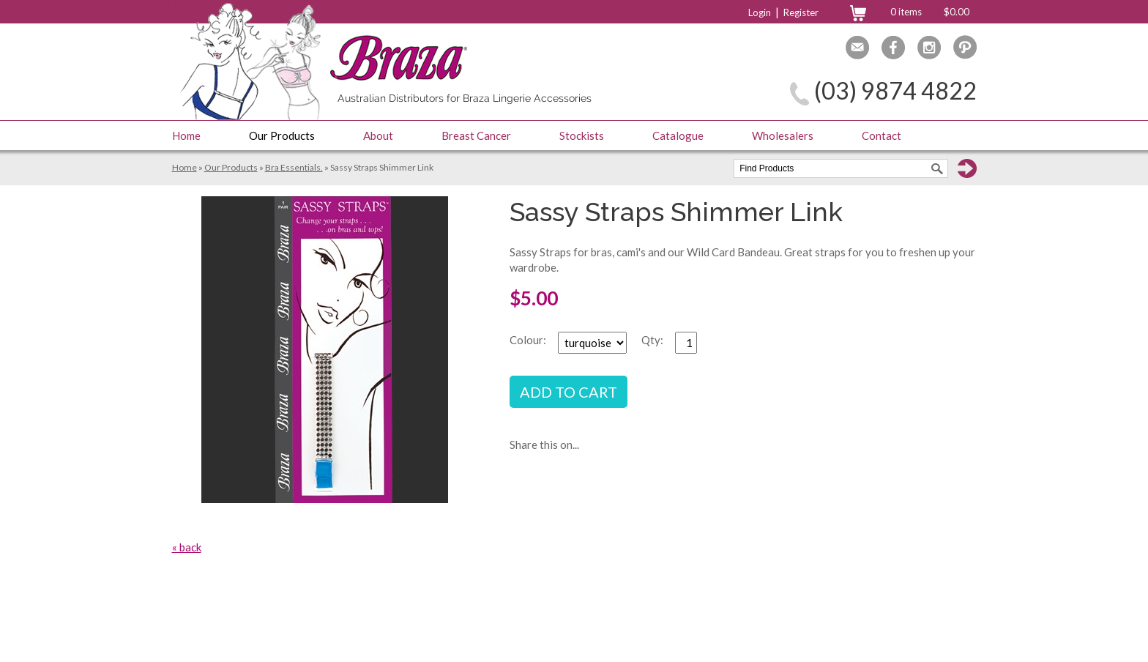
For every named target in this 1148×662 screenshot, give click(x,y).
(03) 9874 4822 (895, 90)
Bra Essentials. (294, 167)
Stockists (581, 135)
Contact (881, 135)
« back (186, 547)
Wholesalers (782, 135)
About (378, 135)
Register (801, 12)
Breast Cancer (476, 135)
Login (759, 12)
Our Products (282, 135)
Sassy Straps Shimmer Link (381, 167)
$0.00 (956, 12)
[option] (325, 349)
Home (186, 135)
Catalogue (678, 135)
